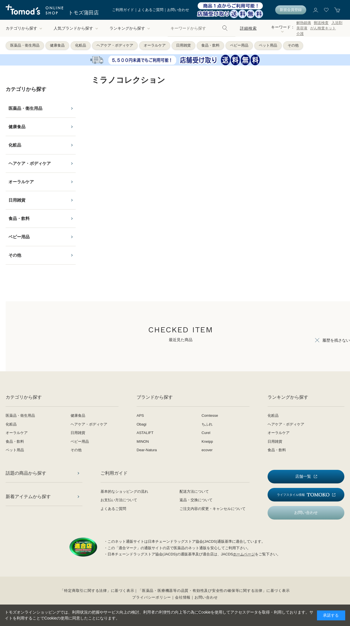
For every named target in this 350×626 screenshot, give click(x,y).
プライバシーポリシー (151, 597)
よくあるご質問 (150, 10)
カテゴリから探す (24, 28)
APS (140, 415)
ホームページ (244, 554)
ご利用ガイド (123, 10)
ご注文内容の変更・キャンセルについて (213, 509)
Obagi (141, 424)
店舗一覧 (303, 476)
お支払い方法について (118, 500)
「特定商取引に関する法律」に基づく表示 (97, 590)
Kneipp (207, 441)
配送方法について (194, 491)
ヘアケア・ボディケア (115, 45)
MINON (143, 441)
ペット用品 (268, 45)
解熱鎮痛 (303, 23)
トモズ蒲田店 (83, 13)
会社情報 (183, 597)
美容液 (301, 28)
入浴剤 (336, 23)
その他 (293, 45)
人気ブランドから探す (76, 28)
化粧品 (80, 45)
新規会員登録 (291, 10)
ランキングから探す (130, 28)
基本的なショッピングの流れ (124, 491)
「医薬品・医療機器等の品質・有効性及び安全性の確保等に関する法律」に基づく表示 (214, 590)
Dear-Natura (147, 450)
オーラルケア (155, 45)
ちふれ (207, 424)
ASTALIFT (145, 433)
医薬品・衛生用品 (25, 45)
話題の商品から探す (26, 473)
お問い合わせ (178, 10)
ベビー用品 (239, 45)
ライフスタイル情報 (303, 495)
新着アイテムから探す (28, 496)
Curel (206, 433)
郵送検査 (321, 23)
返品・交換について (196, 500)
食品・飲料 (210, 45)
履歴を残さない (336, 340)
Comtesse (210, 415)
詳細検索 (248, 28)
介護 (300, 34)
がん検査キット (323, 28)
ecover (207, 450)
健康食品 (57, 45)
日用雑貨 (183, 45)
